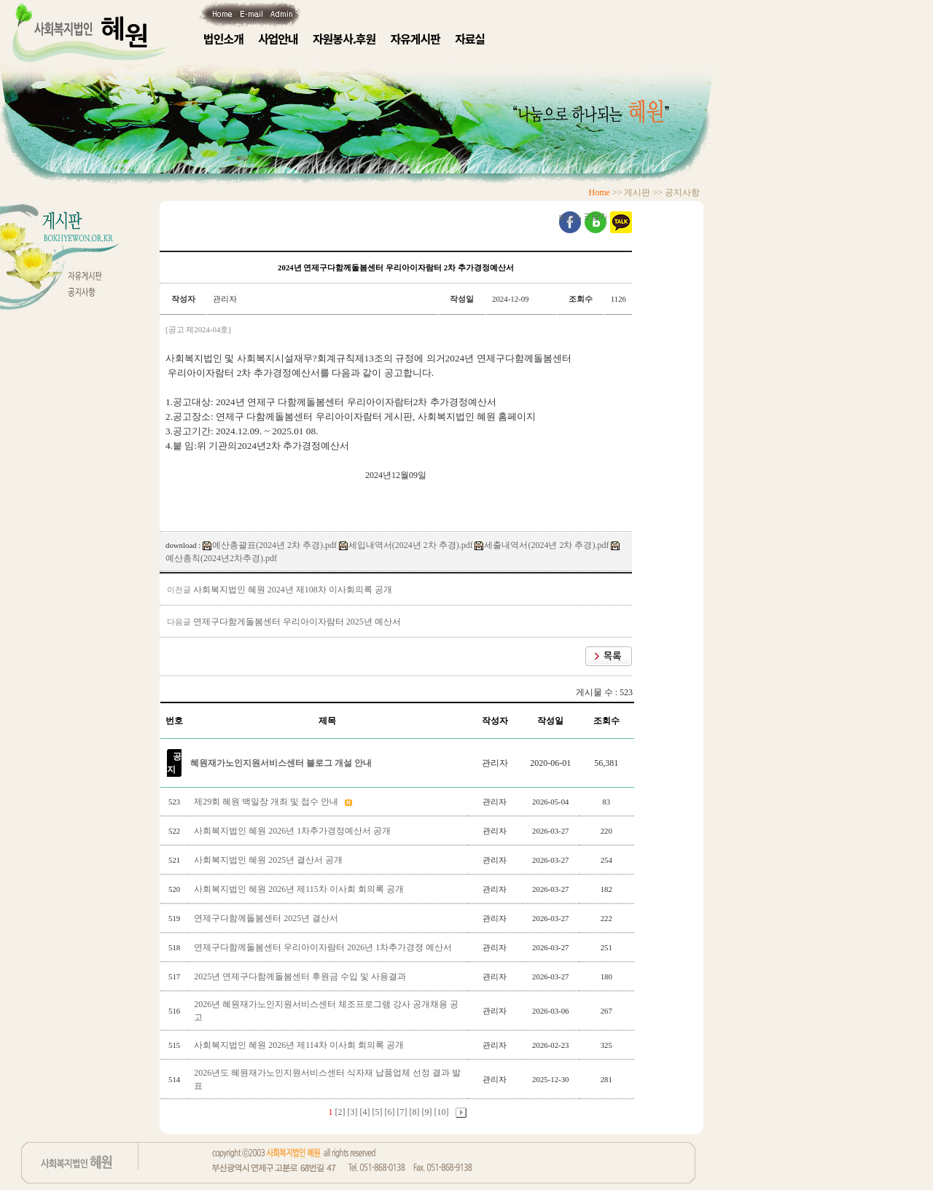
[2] (340, 1112)
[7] (402, 1112)
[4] (365, 1112)
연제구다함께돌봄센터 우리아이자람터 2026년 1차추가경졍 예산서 (324, 947)
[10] (441, 1112)
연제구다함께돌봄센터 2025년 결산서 (267, 918)
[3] (353, 1112)
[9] (427, 1112)
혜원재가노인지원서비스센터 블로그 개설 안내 (281, 763)
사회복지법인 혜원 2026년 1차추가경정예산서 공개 (293, 831)
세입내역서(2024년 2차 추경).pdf (406, 545)
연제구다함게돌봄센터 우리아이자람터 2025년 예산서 (297, 621)
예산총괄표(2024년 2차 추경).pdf (270, 545)
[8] (415, 1112)
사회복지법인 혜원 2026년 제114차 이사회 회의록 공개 (300, 1045)
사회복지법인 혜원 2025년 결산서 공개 (269, 860)
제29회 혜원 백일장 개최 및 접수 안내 (267, 801)
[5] (377, 1112)
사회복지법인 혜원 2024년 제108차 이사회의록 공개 (292, 589)
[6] (390, 1112)
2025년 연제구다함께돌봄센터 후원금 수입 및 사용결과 (301, 976)
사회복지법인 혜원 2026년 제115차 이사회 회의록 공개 (300, 889)
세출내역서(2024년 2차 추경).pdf (542, 545)
